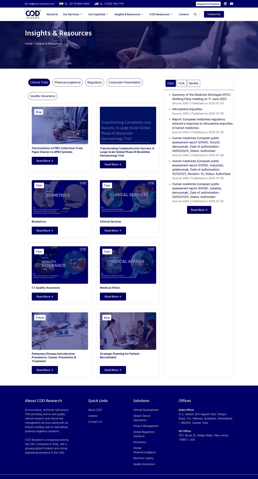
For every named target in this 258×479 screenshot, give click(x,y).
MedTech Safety (143, 451)
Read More (45, 160)
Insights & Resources (127, 14)
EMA (170, 83)
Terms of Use (204, 473)
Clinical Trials (39, 82)
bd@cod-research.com (39, 3)
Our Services (71, 14)
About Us (52, 14)
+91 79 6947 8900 (74, 3)
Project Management (145, 419)
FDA (182, 83)
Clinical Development (145, 403)
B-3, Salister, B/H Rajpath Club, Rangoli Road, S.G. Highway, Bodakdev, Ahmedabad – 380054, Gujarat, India (205, 412)
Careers (184, 14)
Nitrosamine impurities (187, 109)
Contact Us (213, 14)
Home (29, 43)
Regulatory (94, 82)
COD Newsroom (159, 14)
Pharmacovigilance (67, 82)
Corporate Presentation (125, 82)
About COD (95, 403)
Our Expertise (96, 14)
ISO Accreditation (160, 473)
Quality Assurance (42, 96)
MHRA (193, 83)
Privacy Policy (184, 473)
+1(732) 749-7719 (109, 3)
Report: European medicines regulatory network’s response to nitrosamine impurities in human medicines (202, 124)
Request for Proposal (208, 4)
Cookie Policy (224, 473)
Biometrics (139, 435)
